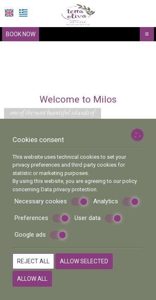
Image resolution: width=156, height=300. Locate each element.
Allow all (32, 278)
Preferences (42, 218)
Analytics (116, 202)
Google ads (41, 235)
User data (97, 218)
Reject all (33, 261)
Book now (20, 34)
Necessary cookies (51, 202)
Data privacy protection (69, 189)
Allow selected (84, 261)
